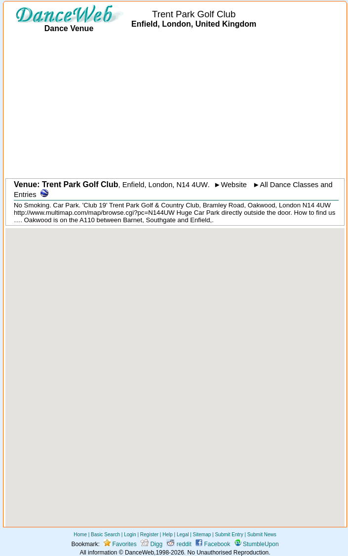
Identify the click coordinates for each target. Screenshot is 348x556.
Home (80, 534)
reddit (178, 544)
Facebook (212, 544)
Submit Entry (229, 534)
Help (167, 534)
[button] (175, 368)
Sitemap (202, 534)
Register (149, 534)
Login (130, 534)
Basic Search (105, 534)
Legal (183, 534)
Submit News (261, 534)
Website (234, 185)
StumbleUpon (256, 544)
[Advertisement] (176, 106)
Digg (151, 544)
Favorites (120, 544)
